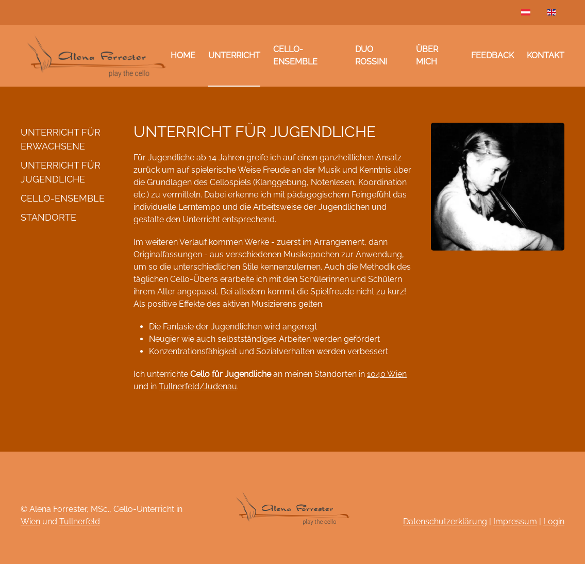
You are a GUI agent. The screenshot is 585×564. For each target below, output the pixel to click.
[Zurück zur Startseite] (96, 56)
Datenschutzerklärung (445, 521)
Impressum (515, 521)
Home (183, 55)
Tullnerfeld (79, 521)
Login (553, 521)
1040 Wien (387, 374)
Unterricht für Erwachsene (61, 139)
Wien (30, 521)
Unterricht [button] (234, 55)
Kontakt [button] (545, 55)
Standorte (48, 217)
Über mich (427, 55)
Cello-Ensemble (295, 55)
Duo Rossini (371, 55)
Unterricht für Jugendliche (61, 172)
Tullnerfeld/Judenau (198, 386)
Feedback (492, 55)
